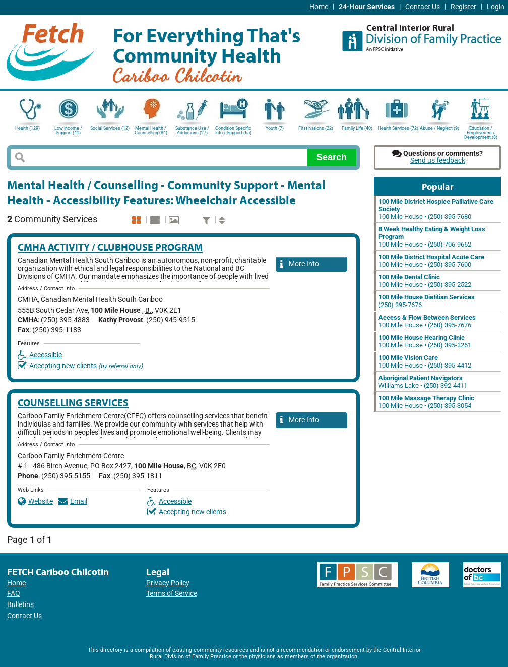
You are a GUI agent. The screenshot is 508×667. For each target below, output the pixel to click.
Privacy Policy (167, 583)
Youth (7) (275, 128)
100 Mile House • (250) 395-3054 (426, 401)
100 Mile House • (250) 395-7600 (431, 260)
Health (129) (27, 128)
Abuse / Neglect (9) (439, 128)
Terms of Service (171, 593)
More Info (299, 264)
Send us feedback (437, 160)
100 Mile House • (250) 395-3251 (424, 341)
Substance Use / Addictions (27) (192, 130)
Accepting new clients (80, 365)
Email (72, 501)
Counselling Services (73, 402)
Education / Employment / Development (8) (480, 132)
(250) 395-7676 (426, 301)
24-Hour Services (367, 7)
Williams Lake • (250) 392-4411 (422, 381)
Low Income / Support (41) (68, 130)
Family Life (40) (357, 128)
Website (35, 501)
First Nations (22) (315, 128)
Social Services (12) (110, 128)
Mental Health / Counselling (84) (151, 130)
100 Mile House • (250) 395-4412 (424, 361)
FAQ (13, 593)
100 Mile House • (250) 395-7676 (427, 321)
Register (463, 7)
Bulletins (20, 604)
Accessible (40, 355)
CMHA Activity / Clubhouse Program (110, 246)
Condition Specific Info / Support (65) (233, 130)
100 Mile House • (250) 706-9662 (431, 236)
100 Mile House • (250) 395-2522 (424, 280)
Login (495, 7)
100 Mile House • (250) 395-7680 (435, 209)
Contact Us (422, 7)
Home (318, 7)
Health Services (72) (398, 128)
